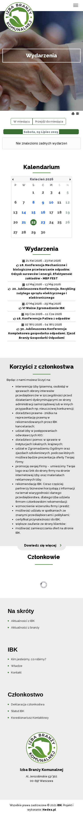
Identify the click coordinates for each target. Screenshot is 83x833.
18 (59, 212)
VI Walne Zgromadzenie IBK (43, 308)
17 (51, 212)
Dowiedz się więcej (40, 545)
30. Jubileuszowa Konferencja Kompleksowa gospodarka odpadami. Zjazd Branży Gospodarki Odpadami (41, 333)
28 (23, 232)
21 (24, 222)
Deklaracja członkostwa (27, 704)
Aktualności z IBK (23, 621)
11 (59, 202)
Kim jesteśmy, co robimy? (28, 659)
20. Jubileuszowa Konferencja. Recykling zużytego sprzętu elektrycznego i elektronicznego (43, 293)
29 (33, 232)
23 (43, 222)
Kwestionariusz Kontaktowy (30, 717)
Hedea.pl (49, 809)
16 (43, 212)
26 (67, 222)
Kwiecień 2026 (41, 179)
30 (43, 232)
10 (51, 202)
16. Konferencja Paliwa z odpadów (43, 318)
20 (15, 222)
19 (68, 212)
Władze (16, 666)
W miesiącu (22, 121)
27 (15, 232)
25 (59, 222)
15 (33, 212)
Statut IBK (17, 711)
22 (33, 222)
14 (24, 212)
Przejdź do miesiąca (49, 121)
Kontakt (16, 672)
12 (68, 202)
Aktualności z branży (25, 627)
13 (15, 212)
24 (51, 222)
